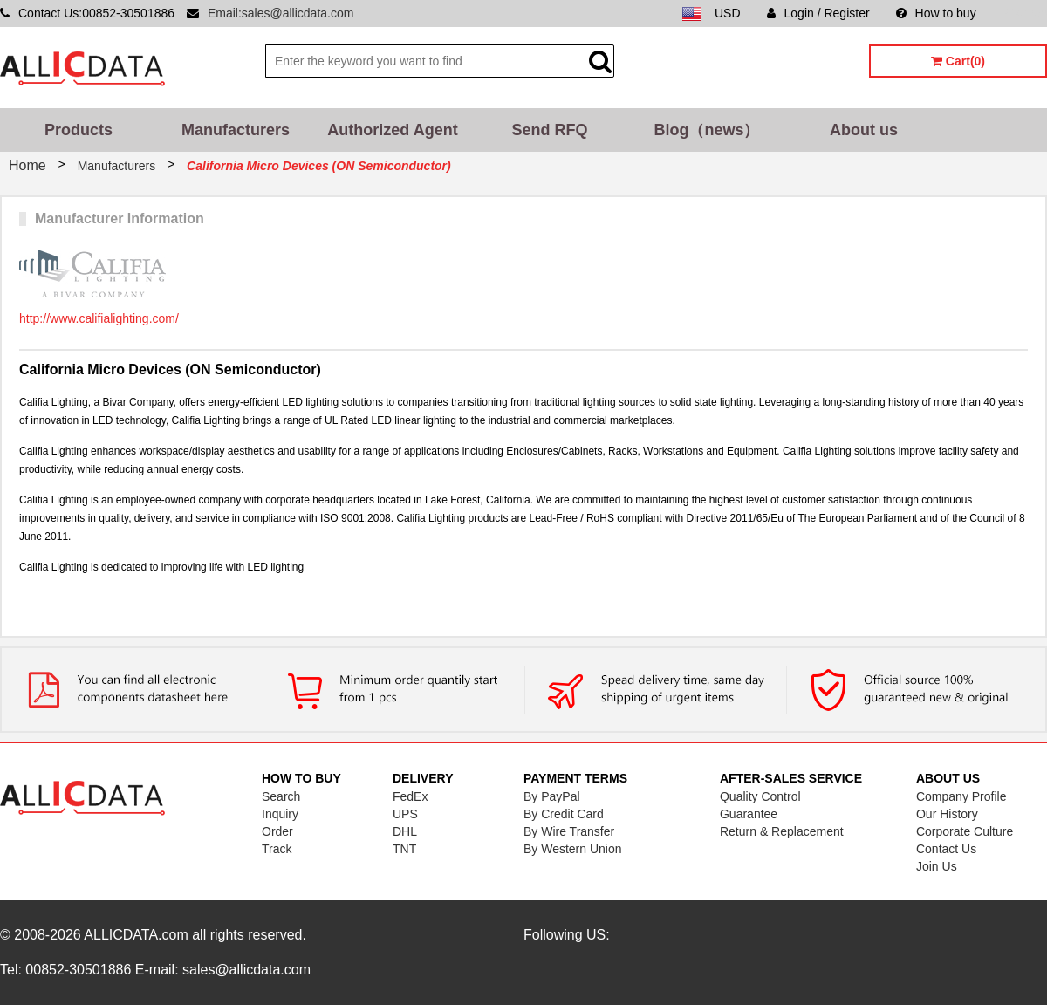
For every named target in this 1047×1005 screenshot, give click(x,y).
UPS (405, 814)
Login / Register (818, 13)
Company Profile (961, 796)
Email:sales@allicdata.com (281, 13)
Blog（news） (706, 130)
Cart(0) (958, 61)
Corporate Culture (964, 831)
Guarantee (748, 814)
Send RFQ (549, 130)
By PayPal (552, 796)
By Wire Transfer (569, 831)
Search (281, 796)
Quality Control (760, 796)
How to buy (936, 13)
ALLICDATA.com (136, 934)
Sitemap (1025, 13)
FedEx (410, 796)
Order (277, 831)
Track (276, 849)
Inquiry (280, 814)
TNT (404, 849)
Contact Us (946, 849)
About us (864, 130)
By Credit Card (564, 814)
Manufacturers (235, 130)
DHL (405, 831)
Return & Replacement (782, 831)
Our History (947, 814)
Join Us (936, 866)
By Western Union (573, 849)
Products (78, 130)
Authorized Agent (392, 130)
